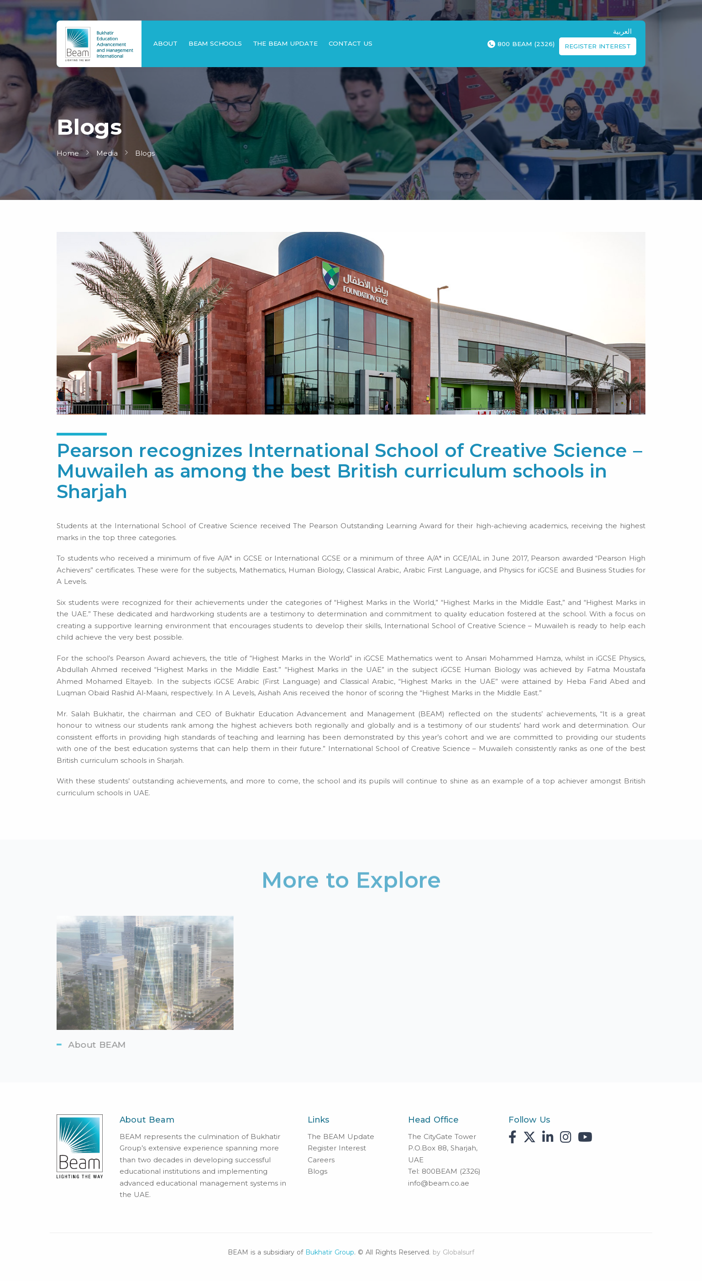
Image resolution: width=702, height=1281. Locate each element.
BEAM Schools (215, 43)
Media (107, 153)
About (165, 43)
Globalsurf (458, 1252)
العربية (622, 31)
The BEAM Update (285, 43)
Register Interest (598, 46)
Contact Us (350, 43)
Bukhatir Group (329, 1252)
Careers (321, 1159)
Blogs (145, 153)
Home (68, 153)
